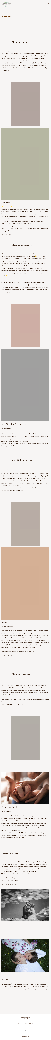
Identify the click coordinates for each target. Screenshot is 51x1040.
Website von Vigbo (25, 1036)
